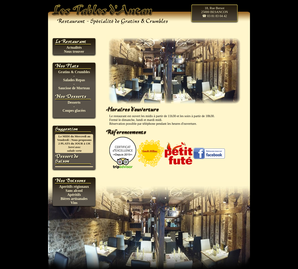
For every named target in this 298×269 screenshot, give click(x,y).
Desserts (74, 102)
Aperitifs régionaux (74, 186)
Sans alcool (74, 190)
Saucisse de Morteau (74, 88)
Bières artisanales (74, 199)
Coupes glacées (74, 110)
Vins (74, 203)
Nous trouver (74, 51)
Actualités (74, 47)
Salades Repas (74, 80)
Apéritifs (74, 195)
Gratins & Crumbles (74, 72)
